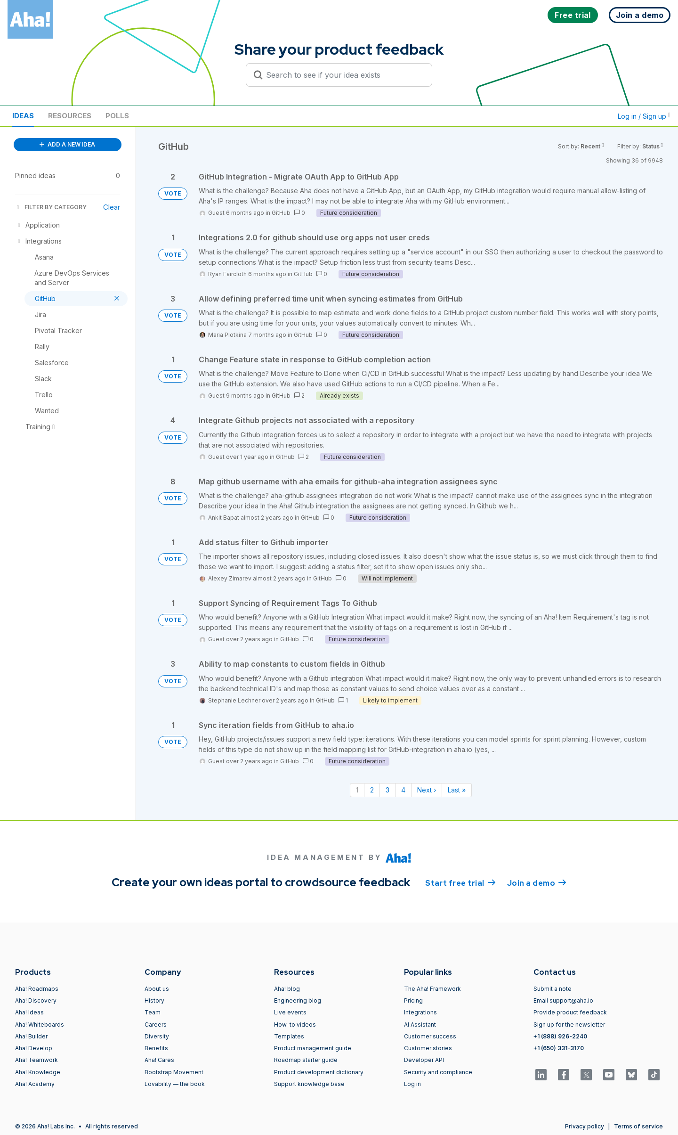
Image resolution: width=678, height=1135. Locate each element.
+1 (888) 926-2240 (560, 1036)
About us (157, 988)
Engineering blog (297, 1000)
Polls (117, 115)
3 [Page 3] (387, 790)
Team (153, 1012)
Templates (289, 1036)
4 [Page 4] (403, 790)
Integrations (420, 1012)
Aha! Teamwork (36, 1059)
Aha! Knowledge (37, 1072)
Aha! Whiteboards (39, 1024)
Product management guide (312, 1048)
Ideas (23, 115)
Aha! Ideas (29, 1012)
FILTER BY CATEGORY (51, 207)
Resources (69, 115)
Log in (412, 1083)
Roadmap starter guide (306, 1059)
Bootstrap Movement (174, 1072)
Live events (290, 1012)
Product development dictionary (318, 1072)
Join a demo (536, 882)
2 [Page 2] (372, 790)
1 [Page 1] (357, 790)
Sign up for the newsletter (569, 1024)
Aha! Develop (33, 1048)
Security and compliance (438, 1072)
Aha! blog (287, 988)
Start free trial (460, 882)
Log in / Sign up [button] (644, 116)
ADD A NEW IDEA (67, 144)
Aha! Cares (159, 1059)
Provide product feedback (570, 1012)
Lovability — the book (175, 1083)
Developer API (424, 1059)
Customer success (430, 1036)
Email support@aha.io (563, 1000)
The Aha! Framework (432, 988)
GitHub (281, 212)
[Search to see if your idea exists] (343, 75)
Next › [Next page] (426, 790)
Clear (111, 207)
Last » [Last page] (457, 790)
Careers (156, 1024)
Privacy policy (584, 1126)
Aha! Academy (35, 1083)
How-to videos (295, 1024)
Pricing (413, 1000)
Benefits (156, 1048)
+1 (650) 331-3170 (558, 1048)
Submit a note (552, 988)
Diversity (157, 1036)
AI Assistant (420, 1024)
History (154, 1000)
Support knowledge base (309, 1083)
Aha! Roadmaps (36, 988)
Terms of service (638, 1126)
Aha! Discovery (35, 1000)
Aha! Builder (31, 1036)
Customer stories (428, 1048)
